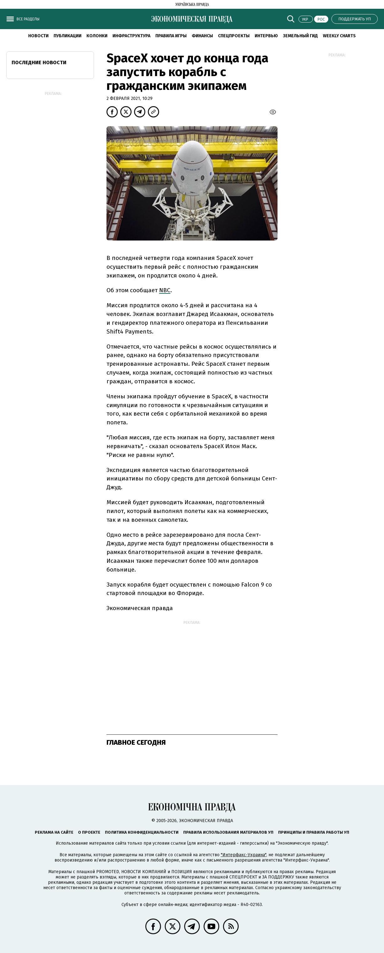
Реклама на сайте (54, 832)
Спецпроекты (234, 36)
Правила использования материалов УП (228, 832)
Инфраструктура (131, 36)
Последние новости (39, 62)
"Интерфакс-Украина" (243, 854)
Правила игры (171, 36)
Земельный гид (300, 36)
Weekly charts (339, 36)
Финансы (202, 36)
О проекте (89, 832)
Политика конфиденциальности (142, 832)
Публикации (67, 36)
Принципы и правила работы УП (313, 832)
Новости (38, 36)
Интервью (266, 36)
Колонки (96, 36)
